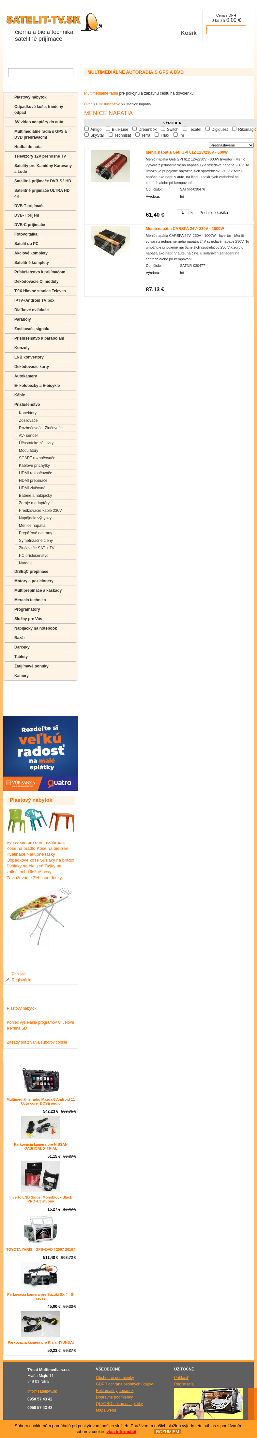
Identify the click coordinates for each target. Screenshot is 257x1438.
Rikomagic (247, 129)
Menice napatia (32, 525)
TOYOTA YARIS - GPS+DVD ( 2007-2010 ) (40, 1249)
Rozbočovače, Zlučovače (41, 428)
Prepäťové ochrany (35, 533)
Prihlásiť (19, 974)
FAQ (18, 688)
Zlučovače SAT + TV (36, 548)
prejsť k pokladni (226, 29)
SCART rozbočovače (37, 458)
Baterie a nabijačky (35, 495)
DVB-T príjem (26, 215)
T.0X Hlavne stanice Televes (40, 291)
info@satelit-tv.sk (42, 1391)
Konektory (28, 413)
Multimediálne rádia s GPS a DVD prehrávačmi (40, 134)
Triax (164, 135)
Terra (145, 135)
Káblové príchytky (34, 465)
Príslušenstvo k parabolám (39, 338)
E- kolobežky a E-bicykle (37, 385)
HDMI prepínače (33, 480)
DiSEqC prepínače (31, 571)
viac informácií (121, 1431)
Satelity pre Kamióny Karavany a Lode (43, 168)
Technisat (122, 135)
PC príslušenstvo (34, 555)
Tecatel (195, 129)
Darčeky (22, 647)
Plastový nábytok (30, 97)
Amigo (95, 129)
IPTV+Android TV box (34, 300)
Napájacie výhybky (35, 518)
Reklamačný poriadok (114, 1390)
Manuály (22, 707)
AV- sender (28, 435)
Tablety (21, 656)
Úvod (88, 104)
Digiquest (220, 129)
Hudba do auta (27, 147)
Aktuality (73, 55)
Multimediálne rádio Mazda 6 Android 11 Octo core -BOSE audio (41, 1101)
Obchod (14, 55)
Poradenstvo (26, 698)
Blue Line (120, 129)
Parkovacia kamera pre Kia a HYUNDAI (41, 1342)
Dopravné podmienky (114, 1397)
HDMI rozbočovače (35, 473)
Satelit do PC (26, 243)
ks (192, 212)
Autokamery (25, 376)
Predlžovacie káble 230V (40, 510)
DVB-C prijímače (29, 224)
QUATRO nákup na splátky (119, 1403)
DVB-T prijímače (29, 206)
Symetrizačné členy (36, 540)
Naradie (26, 563)
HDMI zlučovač (32, 488)
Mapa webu (106, 1410)
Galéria (96, 55)
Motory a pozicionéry (33, 581)
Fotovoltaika (26, 234)
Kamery (21, 675)
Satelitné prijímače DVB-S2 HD (42, 181)
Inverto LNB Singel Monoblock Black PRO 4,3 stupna (40, 1199)
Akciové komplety (31, 253)
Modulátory (28, 450)
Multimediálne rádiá (101, 93)
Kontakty (120, 55)
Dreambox (148, 129)
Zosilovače (28, 420)
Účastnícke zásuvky (36, 443)
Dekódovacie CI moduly (36, 281)
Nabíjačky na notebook (35, 628)
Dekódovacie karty (31, 366)
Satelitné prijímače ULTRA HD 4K (41, 193)
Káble (19, 395)
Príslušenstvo (110, 104)
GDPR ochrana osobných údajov (124, 1384)
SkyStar (97, 135)
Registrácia (21, 980)
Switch (172, 129)
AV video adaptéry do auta (38, 122)
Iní (181, 135)
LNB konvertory (29, 357)
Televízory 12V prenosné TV (40, 156)
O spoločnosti (43, 55)
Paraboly (22, 319)
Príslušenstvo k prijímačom (39, 272)
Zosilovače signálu (31, 329)
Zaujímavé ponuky (31, 666)
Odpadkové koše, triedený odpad (38, 109)
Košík (189, 25)
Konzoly (22, 347)
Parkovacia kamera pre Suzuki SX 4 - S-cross (40, 1296)
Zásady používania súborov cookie (37, 1042)
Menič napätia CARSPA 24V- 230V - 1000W (185, 228)
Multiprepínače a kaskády (38, 590)
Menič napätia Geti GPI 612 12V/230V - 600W (187, 152)
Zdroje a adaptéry (34, 503)
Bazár (19, 637)
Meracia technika (30, 600)
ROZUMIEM (167, 1431)
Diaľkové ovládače (31, 310)
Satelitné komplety (31, 262)
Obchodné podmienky (115, 1377)
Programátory (27, 609)
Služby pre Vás (28, 619)
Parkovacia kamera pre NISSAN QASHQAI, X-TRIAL (41, 1146)
